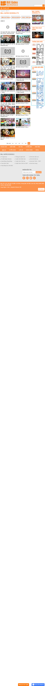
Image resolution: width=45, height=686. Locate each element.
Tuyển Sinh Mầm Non (21, 159)
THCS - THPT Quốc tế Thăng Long (26, 17)
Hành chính (29, 150)
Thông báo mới (37, 41)
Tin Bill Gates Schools (6, 159)
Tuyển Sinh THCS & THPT (22, 163)
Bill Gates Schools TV (10, 13)
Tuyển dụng (12, 150)
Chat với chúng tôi (38, 685)
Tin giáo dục (4, 156)
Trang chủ (3, 10)
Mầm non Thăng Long (6, 17)
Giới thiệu (12, 146)
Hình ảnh (37, 146)
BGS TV (7, 10)
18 (25, 143)
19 (28, 143)
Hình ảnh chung (33, 163)
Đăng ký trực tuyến (23, 684)
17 (22, 143)
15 (16, 143)
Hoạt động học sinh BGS (7, 165)
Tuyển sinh (29, 146)
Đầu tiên (9, 143)
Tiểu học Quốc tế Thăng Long (16, 17)
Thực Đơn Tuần (5, 163)
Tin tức (20, 146)
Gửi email (41, 189)
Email (37, 150)
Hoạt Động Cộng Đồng (6, 161)
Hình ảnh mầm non (34, 156)
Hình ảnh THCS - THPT (35, 161)
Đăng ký (38, 172)
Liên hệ (21, 150)
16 (19, 143)
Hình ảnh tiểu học (34, 159)
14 (12, 143)
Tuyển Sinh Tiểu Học (20, 161)
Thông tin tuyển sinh (20, 156)
